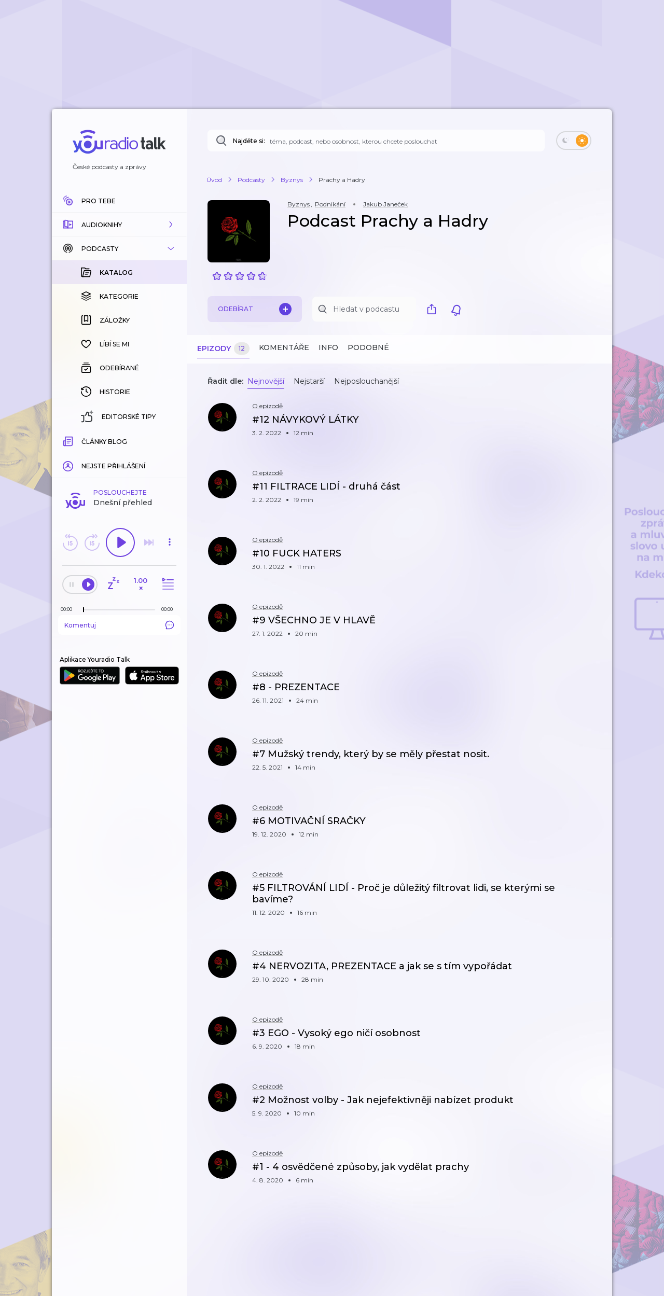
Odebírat (255, 309)
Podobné (368, 347)
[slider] (83, 441)
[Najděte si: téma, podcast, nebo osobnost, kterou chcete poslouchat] (376, 140)
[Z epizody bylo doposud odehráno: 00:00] (69, 440)
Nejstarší (309, 381)
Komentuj (119, 456)
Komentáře (284, 347)
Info (328, 347)
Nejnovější (265, 381)
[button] (119, 224)
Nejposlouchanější (366, 381)
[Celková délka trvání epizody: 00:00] (169, 440)
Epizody (223, 349)
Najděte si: (249, 141)
